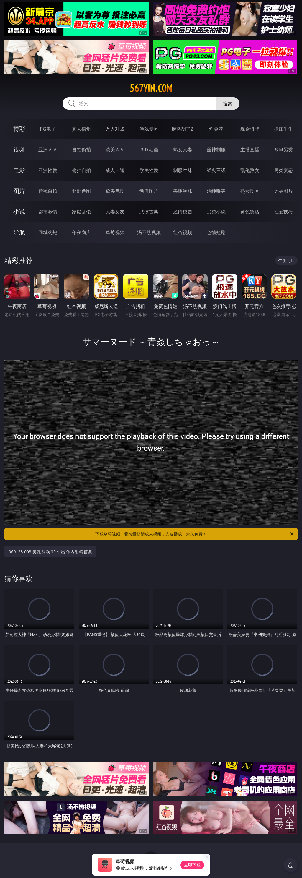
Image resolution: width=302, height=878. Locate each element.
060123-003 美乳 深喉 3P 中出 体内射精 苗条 (50, 551)
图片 (19, 191)
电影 (19, 170)
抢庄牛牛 (283, 129)
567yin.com (151, 88)
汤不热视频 (149, 232)
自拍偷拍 (81, 149)
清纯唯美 (216, 191)
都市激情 (47, 211)
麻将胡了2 (182, 129)
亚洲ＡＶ (47, 149)
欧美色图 (115, 191)
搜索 (227, 103)
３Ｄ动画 (148, 149)
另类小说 (216, 211)
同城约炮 (47, 232)
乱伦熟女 (249, 170)
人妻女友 (115, 211)
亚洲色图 (81, 191)
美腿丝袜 (182, 191)
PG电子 (47, 129)
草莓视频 (115, 232)
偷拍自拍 (81, 170)
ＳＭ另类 (283, 149)
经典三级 (216, 170)
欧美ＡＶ (115, 149)
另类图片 (283, 191)
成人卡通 (115, 170)
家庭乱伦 (81, 211)
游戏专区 (148, 129)
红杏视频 (182, 232)
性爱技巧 (283, 211)
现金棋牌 (249, 129)
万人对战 (115, 129)
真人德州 (81, 129)
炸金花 (216, 129)
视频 (19, 149)
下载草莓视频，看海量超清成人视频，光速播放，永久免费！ (195, 534)
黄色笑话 (249, 211)
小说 (19, 211)
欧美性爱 (148, 170)
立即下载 (192, 865)
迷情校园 (182, 211)
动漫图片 (148, 191)
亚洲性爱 (47, 170)
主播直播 (249, 149)
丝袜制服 (216, 149)
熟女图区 (249, 191)
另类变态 (283, 170)
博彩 (19, 129)
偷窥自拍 (47, 191)
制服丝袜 (182, 170)
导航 (19, 232)
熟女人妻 (182, 149)
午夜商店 (81, 232)
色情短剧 (216, 232)
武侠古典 (148, 211)
